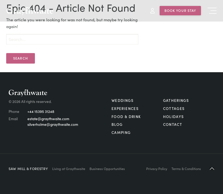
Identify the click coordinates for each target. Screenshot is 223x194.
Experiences (125, 108)
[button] (212, 168)
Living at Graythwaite (68, 168)
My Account (152, 11)
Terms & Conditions (186, 168)
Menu (212, 11)
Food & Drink (126, 116)
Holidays (173, 116)
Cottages (174, 108)
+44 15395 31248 (40, 111)
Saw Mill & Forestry (28, 168)
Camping (121, 132)
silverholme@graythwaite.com (52, 124)
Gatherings (176, 100)
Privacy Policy (156, 168)
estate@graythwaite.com (48, 118)
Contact (172, 124)
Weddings (123, 100)
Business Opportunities (107, 168)
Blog (117, 124)
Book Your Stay (180, 10)
